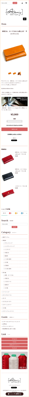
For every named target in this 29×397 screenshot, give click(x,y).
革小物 (4, 272)
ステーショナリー (7, 304)
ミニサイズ (7, 249)
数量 (14, 118)
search (15, 3)
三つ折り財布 (8, 268)
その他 (6, 262)
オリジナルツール (7, 295)
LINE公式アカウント (15, 345)
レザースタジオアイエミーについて (11, 321)
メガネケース (8, 281)
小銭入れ (7, 252)
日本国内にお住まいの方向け (15, 134)
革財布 (4, 240)
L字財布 (7, 265)
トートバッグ (6, 291)
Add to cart (14, 129)
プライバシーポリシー (8, 326)
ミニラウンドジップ (9, 246)
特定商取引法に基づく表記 (9, 328)
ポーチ (4, 298)
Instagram (14, 339)
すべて (4, 213)
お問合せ (5, 324)
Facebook (14, 348)
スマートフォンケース (8, 311)
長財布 (6, 256)
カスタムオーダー (7, 301)
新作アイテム (6, 237)
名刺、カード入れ (9, 275)
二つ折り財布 (8, 259)
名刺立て (7, 284)
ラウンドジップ (8, 243)
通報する (14, 138)
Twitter (14, 342)
